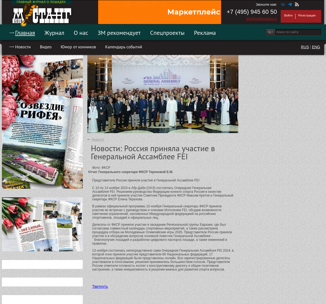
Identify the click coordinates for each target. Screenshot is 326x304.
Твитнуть (100, 286)
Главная (25, 32)
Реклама (205, 32)
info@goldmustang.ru (261, 19)
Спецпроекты (167, 32)
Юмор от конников (78, 46)
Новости (23, 46)
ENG (316, 47)
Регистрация (306, 15)
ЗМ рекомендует (119, 32)
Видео (46, 46)
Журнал (54, 32)
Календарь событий (123, 46)
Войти (288, 15)
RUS (305, 47)
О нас (81, 32)
